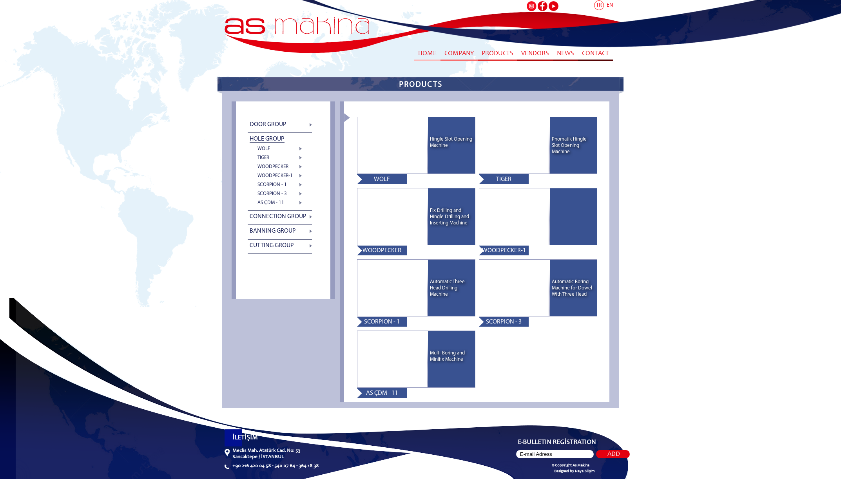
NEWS (565, 54)
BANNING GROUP (273, 231)
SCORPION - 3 (272, 193)
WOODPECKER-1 (275, 175)
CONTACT (595, 54)
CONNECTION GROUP (278, 216)
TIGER (263, 157)
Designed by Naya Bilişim (574, 472)
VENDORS (535, 54)
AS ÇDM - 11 (270, 202)
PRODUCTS (497, 54)
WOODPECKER (272, 166)
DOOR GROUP (268, 124)
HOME (427, 54)
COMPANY (459, 54)
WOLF (263, 148)
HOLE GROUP (267, 139)
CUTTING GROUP (272, 245)
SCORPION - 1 (272, 184)
